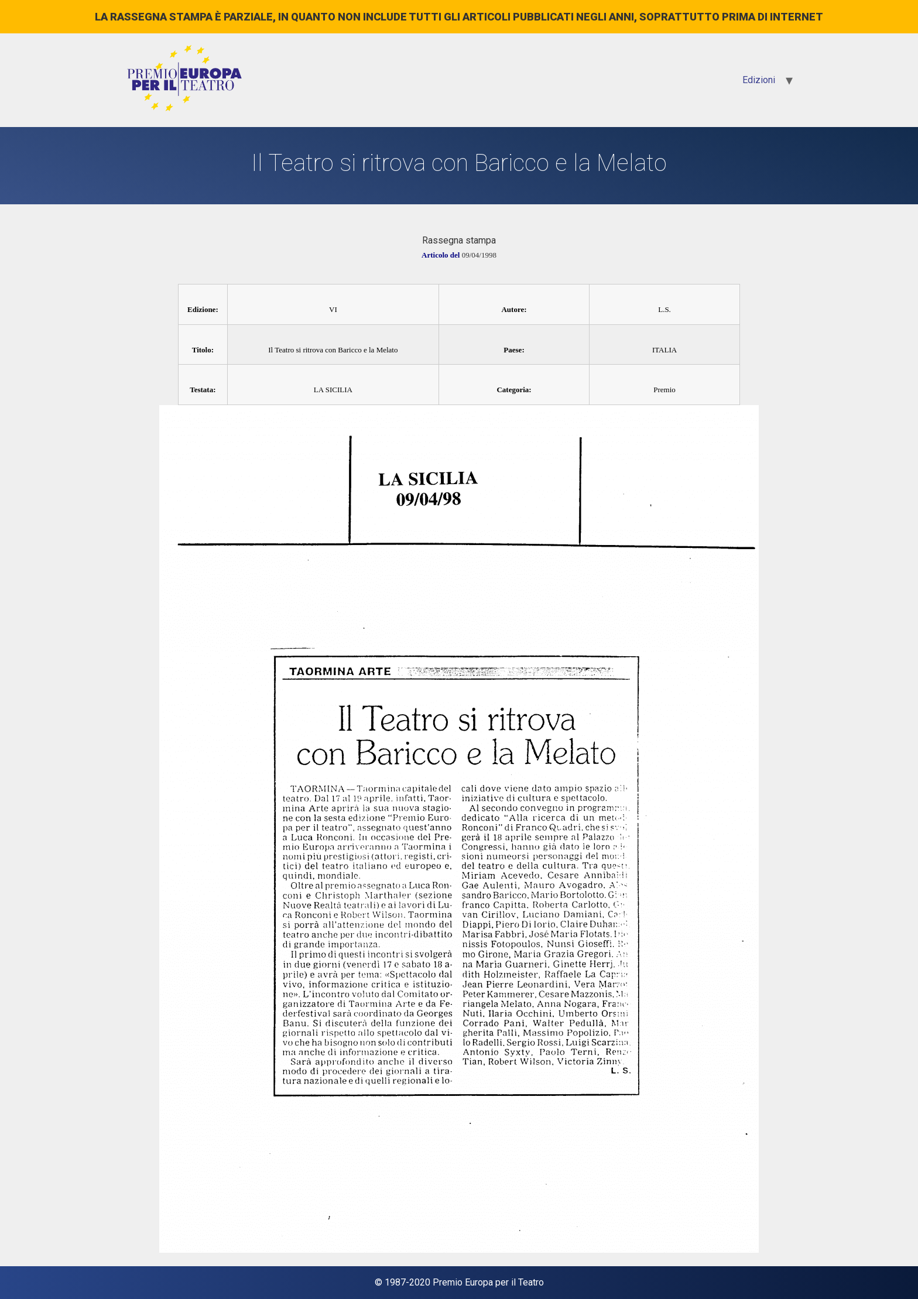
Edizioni (758, 79)
